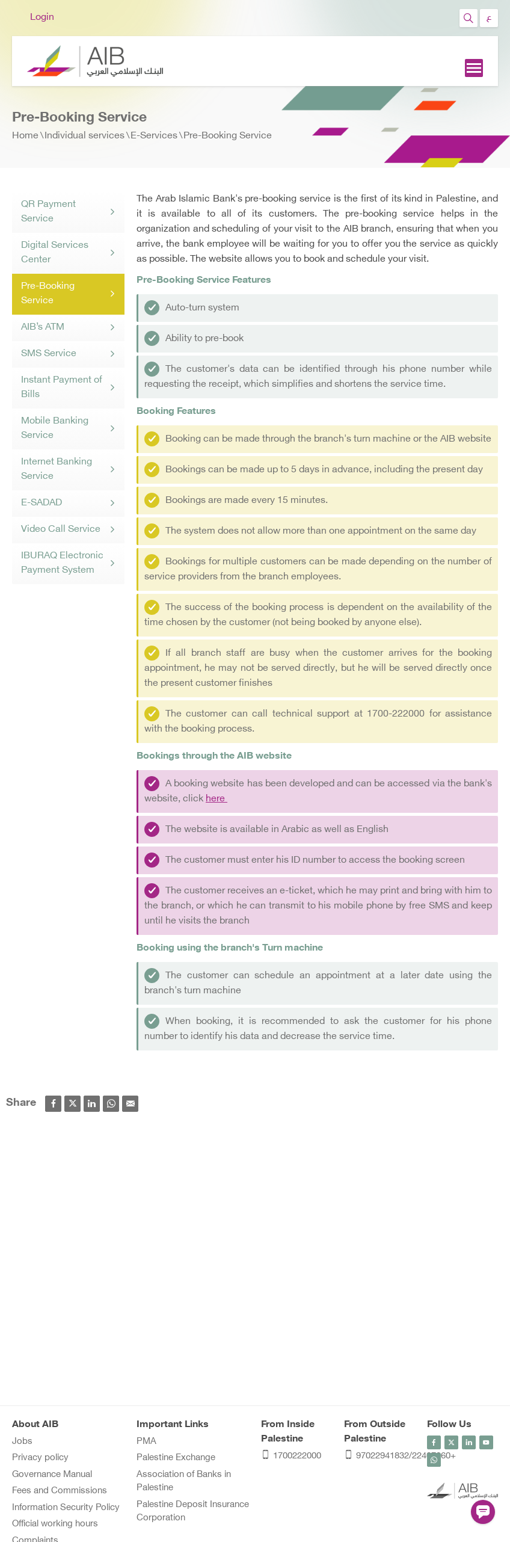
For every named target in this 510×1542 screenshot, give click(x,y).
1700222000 (291, 1457)
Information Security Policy (66, 1508)
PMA (146, 1442)
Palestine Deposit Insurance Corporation (193, 1512)
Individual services (84, 136)
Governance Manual (52, 1475)
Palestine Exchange (176, 1458)
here (216, 799)
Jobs (22, 1442)
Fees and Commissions (59, 1491)
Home (25, 136)
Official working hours (55, 1524)
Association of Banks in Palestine (184, 1482)
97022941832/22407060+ (379, 1457)
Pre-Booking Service (227, 136)
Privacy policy (40, 1458)
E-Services (154, 136)
